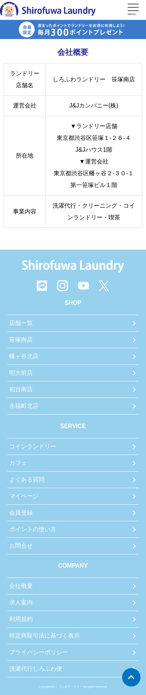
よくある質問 (26, 479)
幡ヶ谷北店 (24, 356)
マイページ (24, 496)
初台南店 (21, 389)
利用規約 (21, 619)
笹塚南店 (21, 339)
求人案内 (21, 602)
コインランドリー (32, 446)
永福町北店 (24, 406)
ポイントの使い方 (32, 529)
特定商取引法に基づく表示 (44, 635)
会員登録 (21, 512)
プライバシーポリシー (38, 652)
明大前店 (21, 373)
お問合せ (21, 546)
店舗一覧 (21, 323)
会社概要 (21, 586)
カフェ (18, 463)
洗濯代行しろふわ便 (35, 669)
